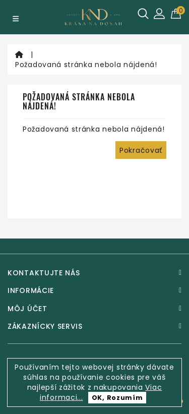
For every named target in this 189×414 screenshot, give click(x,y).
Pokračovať (140, 150)
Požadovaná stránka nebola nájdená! (86, 65)
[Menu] (15, 18)
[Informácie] (94, 290)
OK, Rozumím (117, 397)
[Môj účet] (94, 309)
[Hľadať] (143, 13)
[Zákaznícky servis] (94, 326)
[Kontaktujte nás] (94, 273)
